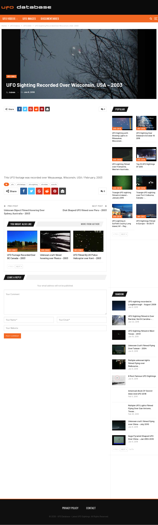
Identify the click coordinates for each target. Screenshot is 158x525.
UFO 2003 (11, 76)
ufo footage (21, 184)
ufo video (44, 184)
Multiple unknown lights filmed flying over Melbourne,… (139, 363)
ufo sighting (33, 184)
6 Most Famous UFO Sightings (142, 376)
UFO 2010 (141, 159)
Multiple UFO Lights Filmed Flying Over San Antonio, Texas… (140, 408)
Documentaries (50, 19)
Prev (11, 266)
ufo (12, 184)
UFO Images (29, 19)
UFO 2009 (117, 159)
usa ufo (54, 184)
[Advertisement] (120, 7)
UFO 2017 (141, 216)
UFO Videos (8, 19)
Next (19, 266)
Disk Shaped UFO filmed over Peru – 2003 (85, 210)
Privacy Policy (70, 508)
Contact (91, 508)
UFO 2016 (141, 128)
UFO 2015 (117, 128)
